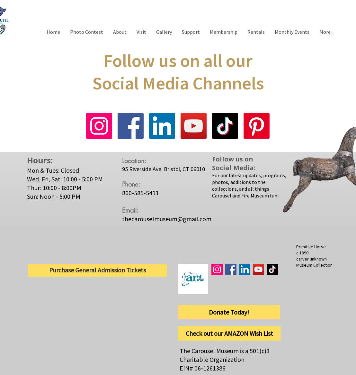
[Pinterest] (257, 126)
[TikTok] (225, 126)
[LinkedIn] (162, 126)
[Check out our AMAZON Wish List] (229, 333)
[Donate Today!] (229, 312)
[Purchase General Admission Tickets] (97, 270)
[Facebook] (131, 126)
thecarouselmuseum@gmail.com (166, 219)
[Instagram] (99, 126)
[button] (141, 31)
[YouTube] (194, 126)
